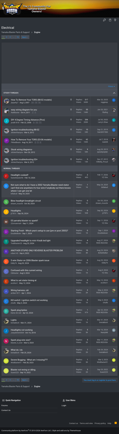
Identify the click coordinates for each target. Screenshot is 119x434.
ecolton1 (14, 283)
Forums (4, 405)
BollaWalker (103, 253)
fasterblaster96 (17, 178)
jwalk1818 (15, 122)
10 (37, 123)
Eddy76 (14, 263)
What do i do (16, 350)
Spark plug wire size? (21, 340)
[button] (4, 20)
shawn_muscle (17, 203)
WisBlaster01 (16, 363)
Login (64, 405)
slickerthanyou (17, 132)
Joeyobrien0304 (17, 333)
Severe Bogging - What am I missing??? (29, 360)
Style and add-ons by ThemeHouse (66, 430)
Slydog (105, 112)
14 (33, 103)
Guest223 (15, 372)
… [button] (13, 37)
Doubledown (16, 233)
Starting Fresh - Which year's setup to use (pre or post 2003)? (39, 230)
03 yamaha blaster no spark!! (24, 220)
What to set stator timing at (24, 280)
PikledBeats (16, 142)
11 (40, 123)
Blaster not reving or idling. (23, 369)
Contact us (5, 410)
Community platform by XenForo (26, 430)
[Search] (115, 8)
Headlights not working (22, 330)
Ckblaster (15, 273)
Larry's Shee (103, 122)
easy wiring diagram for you (24, 109)
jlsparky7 (14, 103)
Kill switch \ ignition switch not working (29, 300)
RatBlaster (15, 112)
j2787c (13, 213)
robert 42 (14, 253)
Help (109, 423)
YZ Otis (105, 177)
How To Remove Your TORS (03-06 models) (31, 139)
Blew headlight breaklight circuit (26, 201)
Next (24, 37)
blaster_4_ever (16, 343)
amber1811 (15, 293)
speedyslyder (102, 152)
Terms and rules (86, 423)
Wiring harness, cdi (20, 290)
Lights (14, 320)
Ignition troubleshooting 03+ (24, 159)
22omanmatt (16, 223)
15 (36, 103)
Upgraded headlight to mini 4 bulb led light (30, 240)
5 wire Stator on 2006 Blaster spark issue (30, 260)
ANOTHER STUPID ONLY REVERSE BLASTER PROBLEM (37, 250)
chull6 (13, 303)
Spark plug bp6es (19, 310)
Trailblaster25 (16, 243)
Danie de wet (16, 313)
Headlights (16, 210)
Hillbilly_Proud (102, 162)
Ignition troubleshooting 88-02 (25, 129)
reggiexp (104, 102)
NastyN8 (104, 332)
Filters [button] (110, 86)
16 (18, 37)
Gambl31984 (102, 132)
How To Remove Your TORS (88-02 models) (31, 100)
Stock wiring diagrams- (22, 149)
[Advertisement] (59, 62)
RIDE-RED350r (102, 243)
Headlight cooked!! (19, 175)
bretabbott (15, 323)
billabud (14, 194)
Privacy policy (100, 423)
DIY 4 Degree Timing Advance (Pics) (28, 120)
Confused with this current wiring (26, 270)
